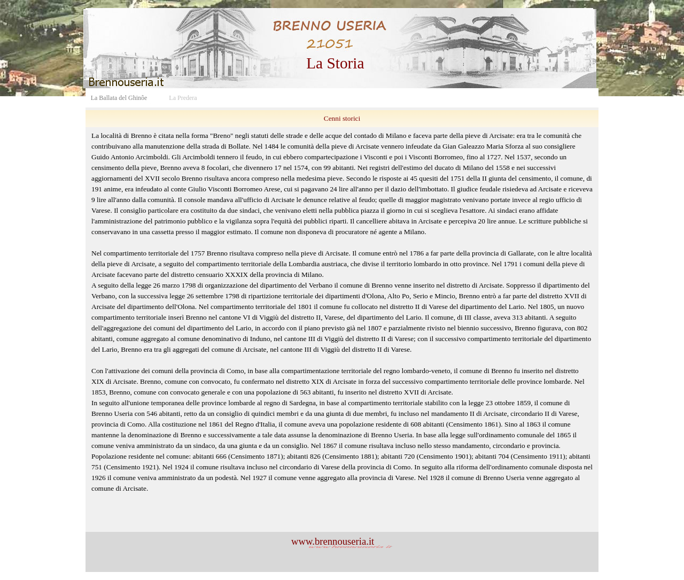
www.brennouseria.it (332, 541)
